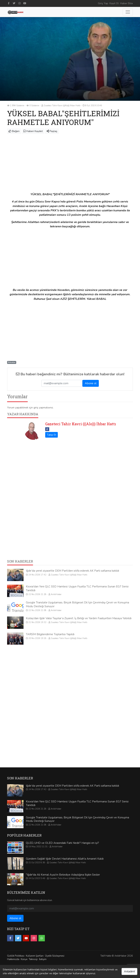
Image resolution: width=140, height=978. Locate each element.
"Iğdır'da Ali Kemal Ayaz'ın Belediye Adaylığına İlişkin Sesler (63, 874)
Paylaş (52, 131)
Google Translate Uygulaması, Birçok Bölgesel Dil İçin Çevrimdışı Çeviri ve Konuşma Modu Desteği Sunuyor (77, 819)
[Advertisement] (70, 161)
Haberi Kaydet (33, 131)
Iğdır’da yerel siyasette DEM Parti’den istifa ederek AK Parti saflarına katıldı (72, 571)
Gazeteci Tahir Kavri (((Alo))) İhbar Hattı (80, 423)
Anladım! (129, 971)
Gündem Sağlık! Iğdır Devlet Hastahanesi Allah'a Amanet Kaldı (65, 859)
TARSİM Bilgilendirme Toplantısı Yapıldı (50, 634)
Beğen (14, 131)
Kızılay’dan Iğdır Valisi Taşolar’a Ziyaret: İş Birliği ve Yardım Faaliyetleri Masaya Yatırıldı (78, 618)
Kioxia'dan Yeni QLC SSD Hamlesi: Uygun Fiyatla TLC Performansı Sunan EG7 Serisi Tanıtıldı (77, 803)
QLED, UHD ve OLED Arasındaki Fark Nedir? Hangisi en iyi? (62, 843)
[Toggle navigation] (128, 12)
